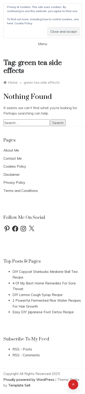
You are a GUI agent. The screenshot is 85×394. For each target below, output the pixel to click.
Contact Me (12, 158)
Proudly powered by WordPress (29, 379)
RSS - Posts (22, 349)
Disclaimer (11, 174)
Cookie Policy (23, 23)
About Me (11, 150)
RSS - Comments (26, 355)
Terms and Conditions (20, 190)
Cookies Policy (14, 166)
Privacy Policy (14, 182)
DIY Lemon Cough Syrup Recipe (37, 295)
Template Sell (19, 385)
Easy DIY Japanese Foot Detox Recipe (43, 312)
